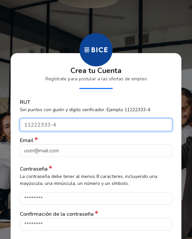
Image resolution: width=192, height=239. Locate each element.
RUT (25, 102)
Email (26, 140)
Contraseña (34, 169)
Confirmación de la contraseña (57, 214)
